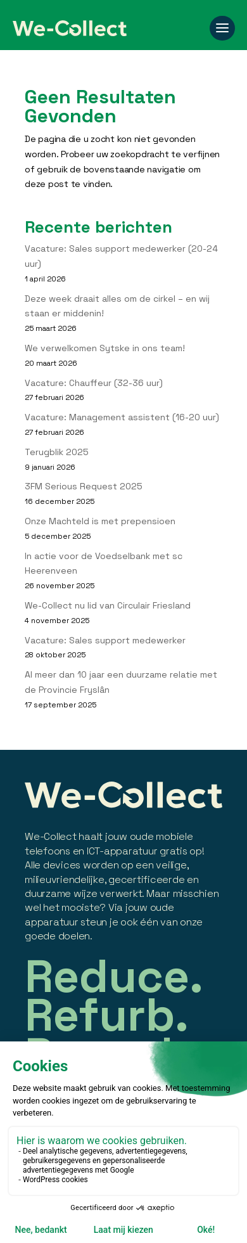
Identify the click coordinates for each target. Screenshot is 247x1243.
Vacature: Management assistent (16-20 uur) (122, 417)
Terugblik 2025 (57, 452)
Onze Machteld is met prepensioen (100, 521)
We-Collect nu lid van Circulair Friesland (108, 605)
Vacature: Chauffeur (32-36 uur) (94, 383)
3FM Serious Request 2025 (83, 486)
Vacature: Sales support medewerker (105, 640)
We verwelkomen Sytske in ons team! (105, 348)
